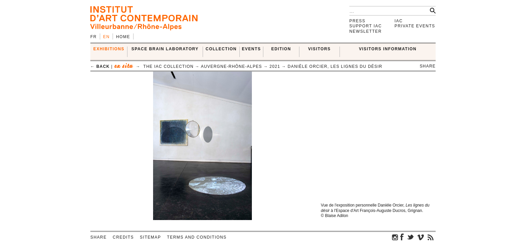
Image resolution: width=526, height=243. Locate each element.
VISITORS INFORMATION (387, 49)
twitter (410, 237)
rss (431, 237)
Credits (123, 237)
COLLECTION (221, 49)
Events (251, 49)
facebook (402, 237)
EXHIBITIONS (108, 49)
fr (93, 36)
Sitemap (150, 237)
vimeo (420, 237)
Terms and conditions (197, 237)
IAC (398, 21)
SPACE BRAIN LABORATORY (165, 49)
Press (357, 21)
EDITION (281, 49)
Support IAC (365, 26)
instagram (395, 237)
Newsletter (365, 31)
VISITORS (319, 49)
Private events (414, 26)
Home (123, 36)
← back (100, 66)
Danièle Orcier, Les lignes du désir (335, 66)
